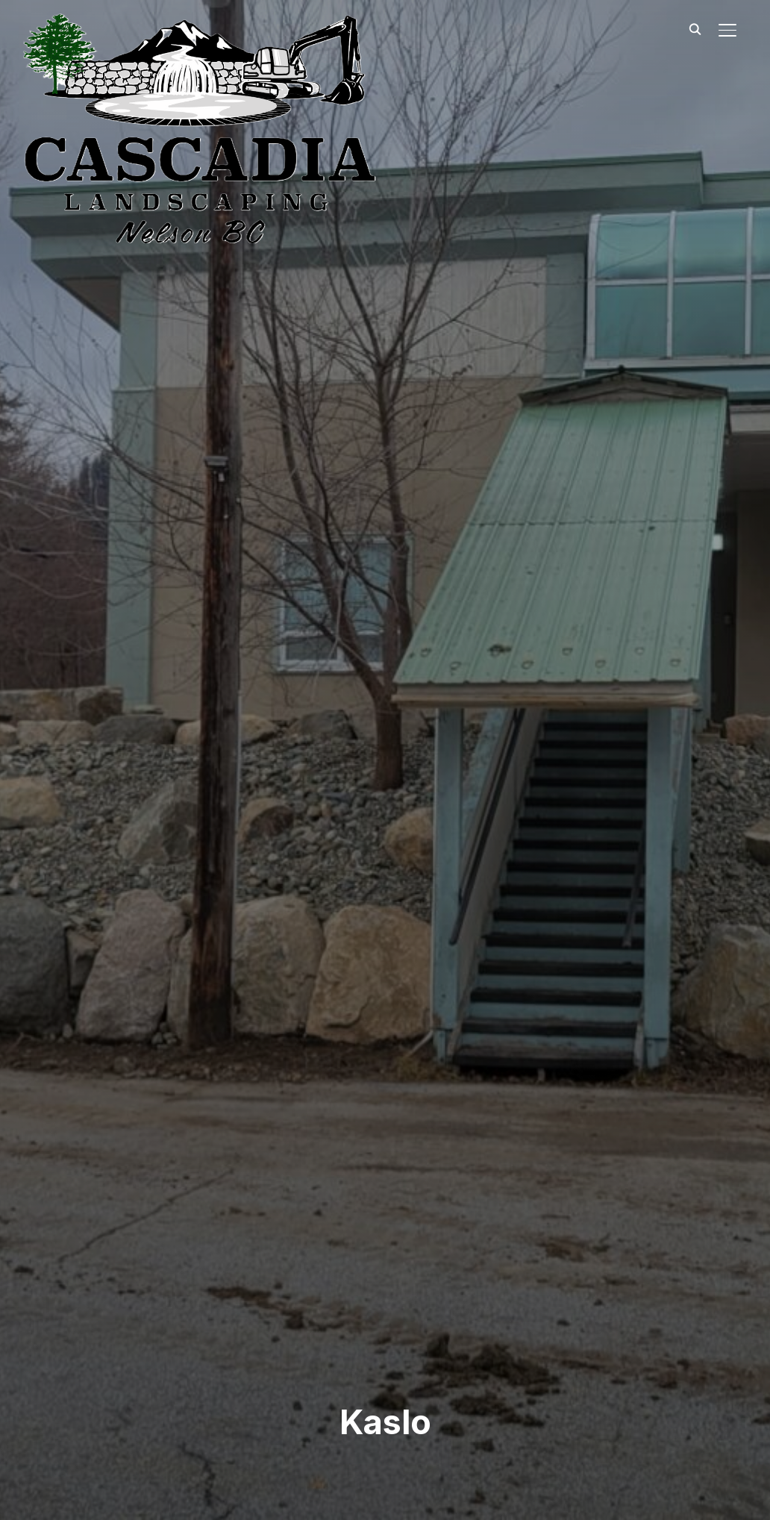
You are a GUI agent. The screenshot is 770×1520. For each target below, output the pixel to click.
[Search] (695, 28)
